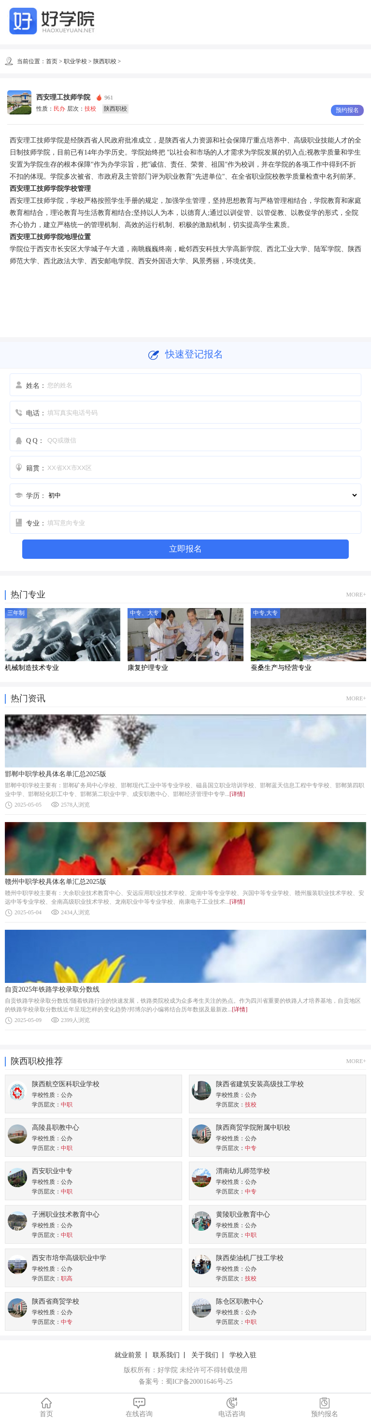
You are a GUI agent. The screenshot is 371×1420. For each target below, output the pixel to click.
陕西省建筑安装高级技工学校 (260, 1084)
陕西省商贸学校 (55, 1301)
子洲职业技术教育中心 (66, 1214)
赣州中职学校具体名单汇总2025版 (55, 881)
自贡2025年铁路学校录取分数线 (52, 989)
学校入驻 (243, 1355)
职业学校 (75, 61)
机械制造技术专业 (32, 667)
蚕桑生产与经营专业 (281, 667)
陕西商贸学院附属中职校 (253, 1127)
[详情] (237, 794)
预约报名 (324, 1407)
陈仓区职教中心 (239, 1301)
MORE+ (356, 594)
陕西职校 (104, 61)
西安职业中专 (52, 1171)
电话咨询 (232, 1407)
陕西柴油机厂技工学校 (250, 1258)
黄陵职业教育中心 (243, 1214)
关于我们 (204, 1355)
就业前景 (128, 1355)
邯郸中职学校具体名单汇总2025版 (55, 774)
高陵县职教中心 (55, 1127)
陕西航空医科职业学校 (66, 1084)
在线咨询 (139, 1407)
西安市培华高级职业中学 (69, 1258)
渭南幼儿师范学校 (243, 1171)
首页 (51, 61)
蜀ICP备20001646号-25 (199, 1381)
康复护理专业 (148, 667)
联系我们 (166, 1355)
